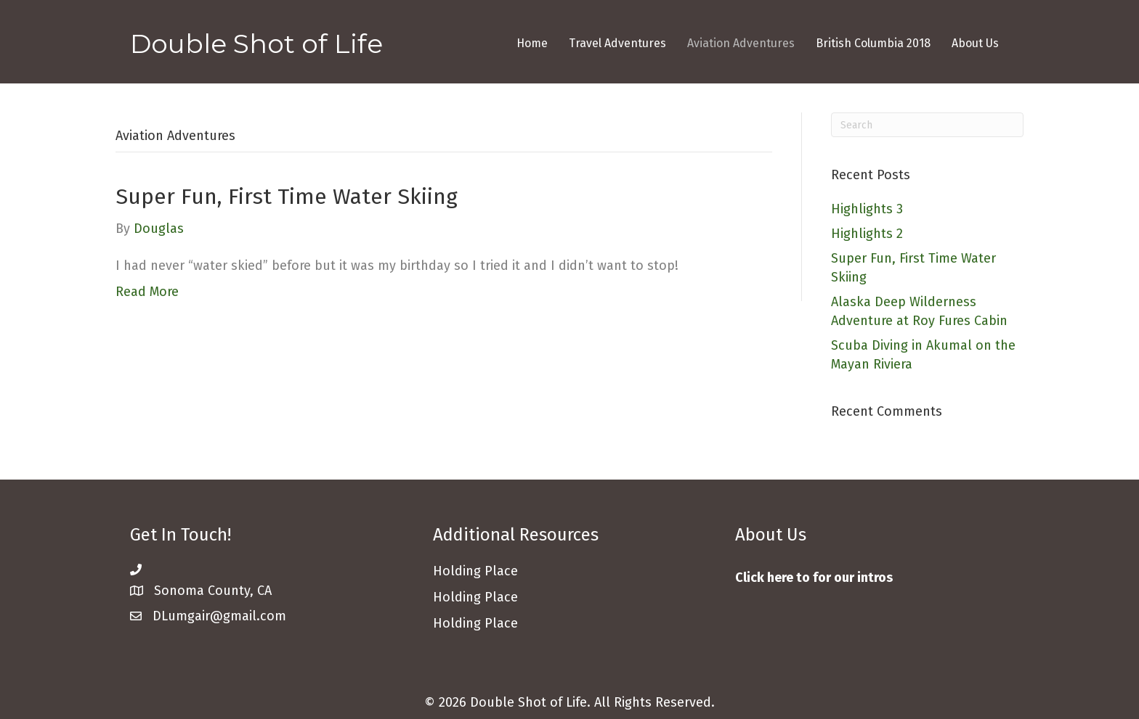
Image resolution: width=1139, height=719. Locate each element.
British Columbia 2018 (873, 43)
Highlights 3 (867, 209)
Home (532, 43)
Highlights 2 (867, 234)
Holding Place (475, 623)
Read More (147, 292)
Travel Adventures (617, 43)
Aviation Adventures (741, 43)
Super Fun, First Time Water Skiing (286, 197)
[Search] (927, 124)
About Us (975, 43)
